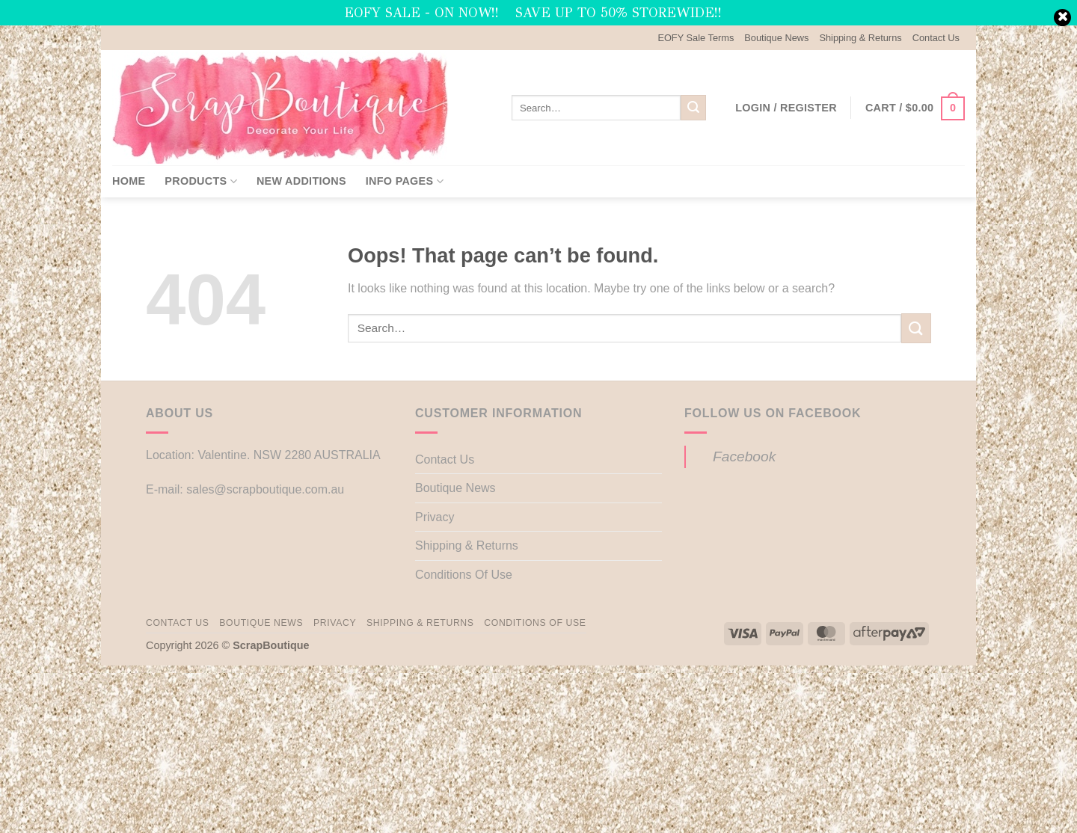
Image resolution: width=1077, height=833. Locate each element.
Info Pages (405, 181)
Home (128, 181)
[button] (786, 107)
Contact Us (936, 37)
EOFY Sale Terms (695, 37)
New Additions (301, 181)
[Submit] (693, 107)
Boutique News (776, 37)
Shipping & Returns (860, 37)
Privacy (434, 517)
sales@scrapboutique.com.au (265, 489)
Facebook (744, 456)
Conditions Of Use (463, 574)
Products (201, 181)
